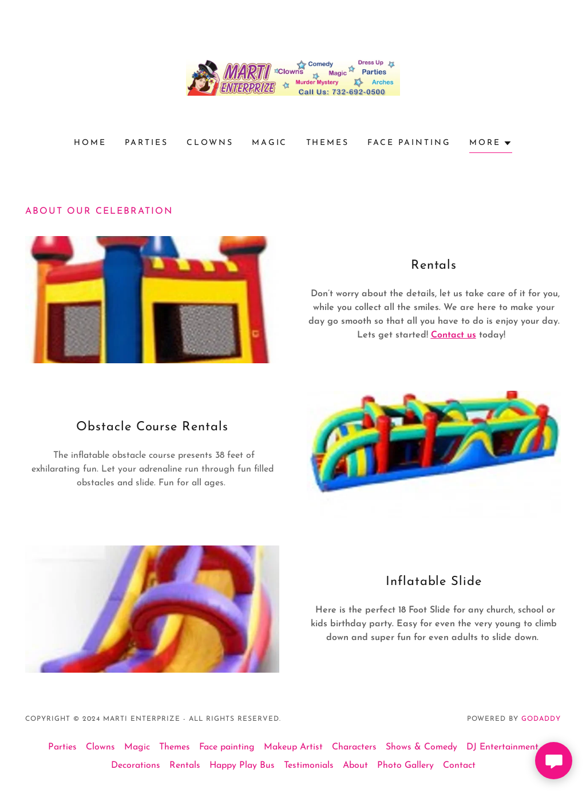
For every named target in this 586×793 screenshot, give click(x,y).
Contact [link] (459, 765)
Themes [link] (328, 143)
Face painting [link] (409, 143)
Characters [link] (354, 747)
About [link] (355, 765)
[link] (293, 76)
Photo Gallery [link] (405, 765)
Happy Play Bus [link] (242, 765)
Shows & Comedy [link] (421, 747)
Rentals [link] (184, 765)
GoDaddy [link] (541, 719)
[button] (490, 144)
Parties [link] (146, 143)
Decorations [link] (135, 765)
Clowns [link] (210, 143)
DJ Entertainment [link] (502, 747)
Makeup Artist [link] (293, 747)
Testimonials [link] (309, 765)
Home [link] (90, 143)
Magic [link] (270, 143)
